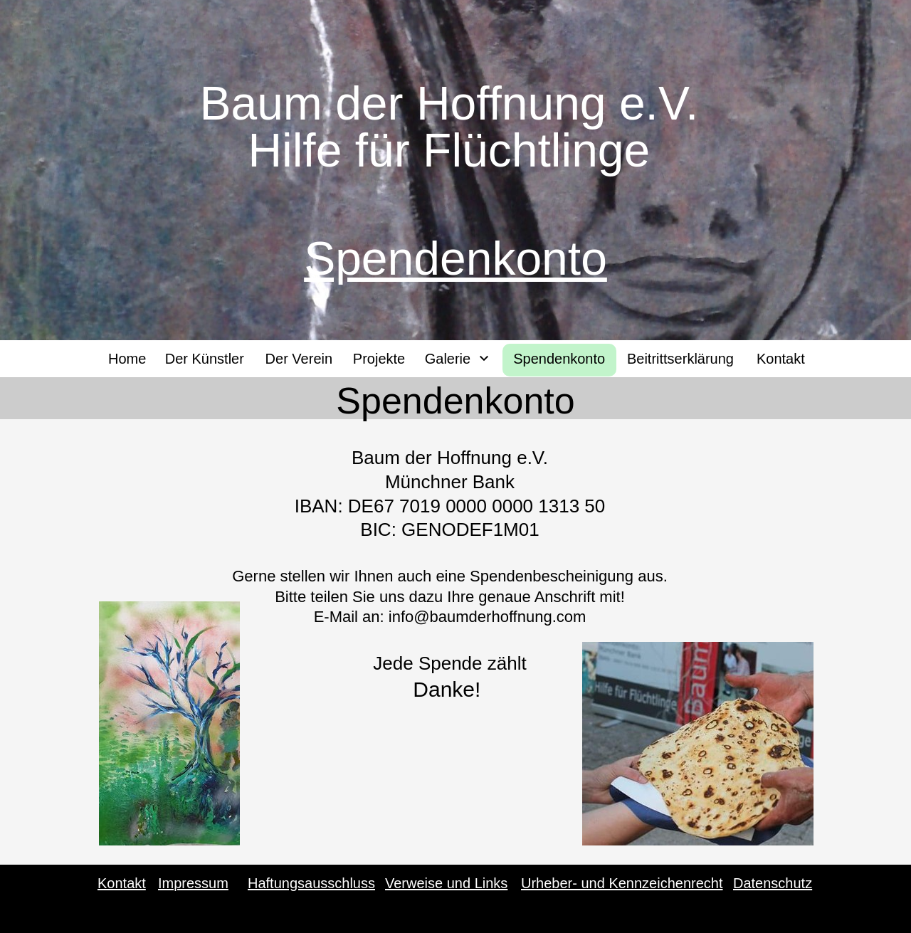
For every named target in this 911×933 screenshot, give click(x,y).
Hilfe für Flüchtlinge (455, 150)
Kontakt (122, 883)
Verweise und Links (446, 883)
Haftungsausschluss (311, 883)
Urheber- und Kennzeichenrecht (622, 883)
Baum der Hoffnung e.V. (455, 103)
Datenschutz (772, 883)
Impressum (193, 883)
